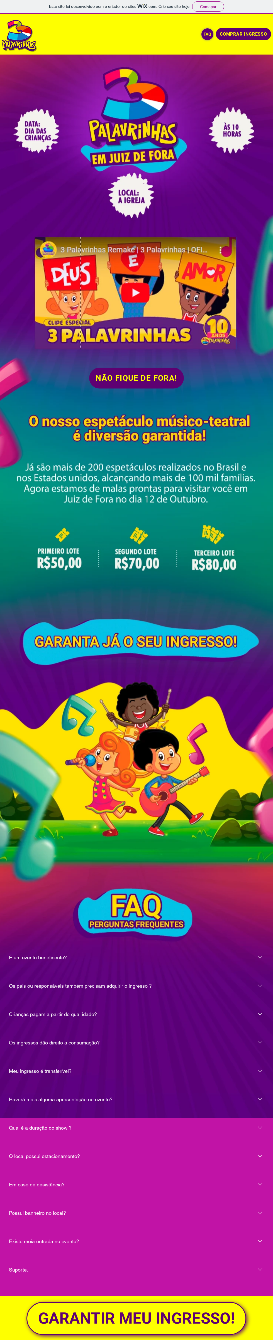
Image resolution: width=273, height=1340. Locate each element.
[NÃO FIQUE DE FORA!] (136, 378)
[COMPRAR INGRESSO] (243, 34)
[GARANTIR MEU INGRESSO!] (136, 1318)
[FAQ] (207, 34)
